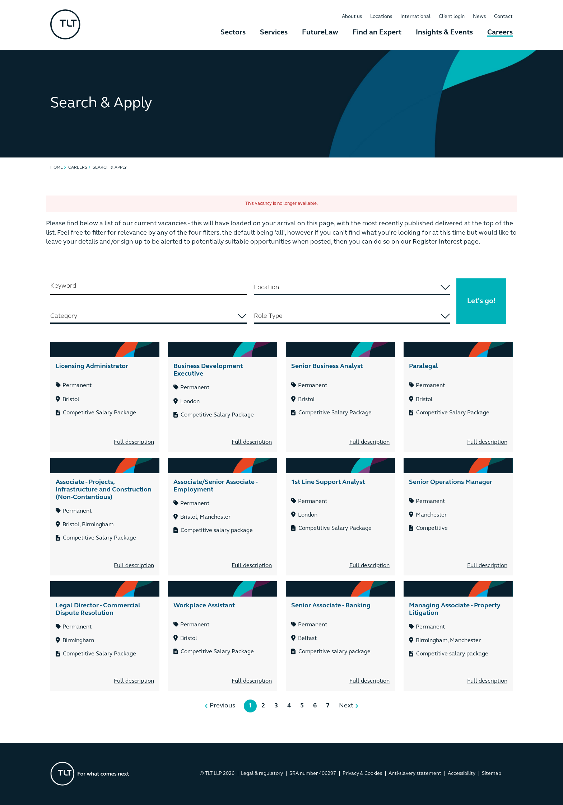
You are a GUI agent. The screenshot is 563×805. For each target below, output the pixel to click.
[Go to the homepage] (89, 774)
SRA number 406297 (312, 773)
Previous (222, 705)
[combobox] (352, 288)
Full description (134, 442)
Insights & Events (444, 32)
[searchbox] (352, 287)
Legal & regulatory (262, 773)
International (415, 16)
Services (274, 32)
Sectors (233, 32)
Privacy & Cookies (362, 773)
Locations (381, 16)
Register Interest (437, 242)
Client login (452, 16)
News (479, 16)
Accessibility (461, 773)
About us (352, 16)
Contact (503, 16)
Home (56, 167)
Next (346, 705)
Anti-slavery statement (414, 773)
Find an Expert (377, 32)
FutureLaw (320, 32)
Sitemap (491, 773)
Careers (500, 32)
